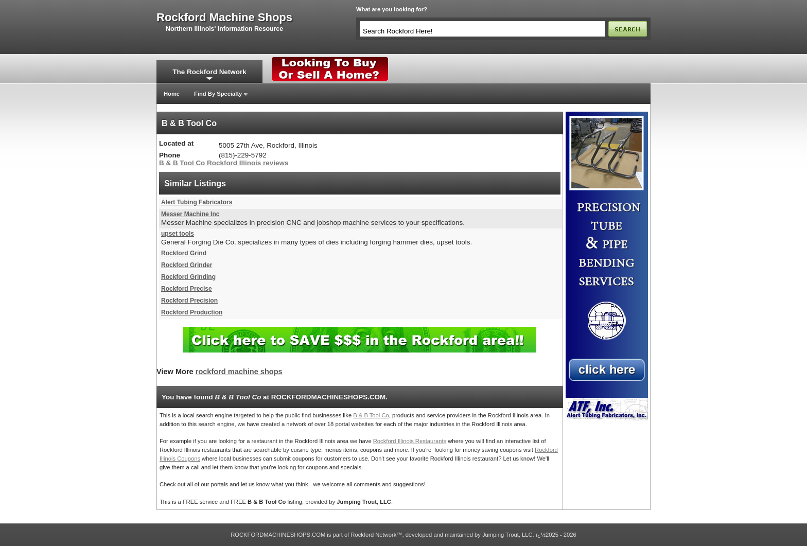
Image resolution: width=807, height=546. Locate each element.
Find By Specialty (218, 94)
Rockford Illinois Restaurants (409, 441)
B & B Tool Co (371, 415)
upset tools (177, 233)
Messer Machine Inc (190, 214)
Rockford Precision (189, 300)
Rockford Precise (186, 288)
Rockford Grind (183, 253)
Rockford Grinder (186, 265)
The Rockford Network (209, 72)
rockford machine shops (224, 17)
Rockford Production (191, 312)
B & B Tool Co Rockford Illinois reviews (223, 163)
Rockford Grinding (188, 276)
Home (172, 94)
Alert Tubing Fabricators (196, 202)
